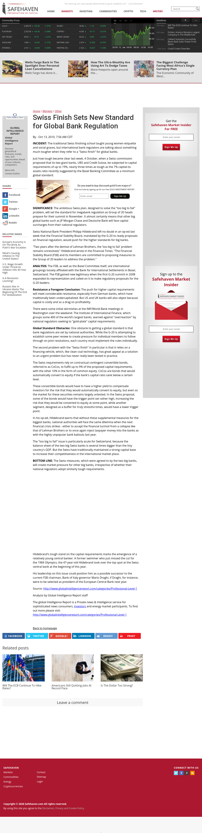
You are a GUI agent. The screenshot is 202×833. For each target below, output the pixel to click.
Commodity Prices (10, 20)
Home (51, 11)
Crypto (128, 11)
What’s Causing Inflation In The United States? (11, 255)
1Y (131, 20)
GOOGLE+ (59, 636)
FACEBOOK (13, 636)
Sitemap (41, 776)
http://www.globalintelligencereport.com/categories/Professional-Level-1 (90, 588)
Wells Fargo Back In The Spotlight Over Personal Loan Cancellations (42, 65)
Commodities (108, 11)
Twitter (10, 201)
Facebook (11, 194)
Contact (41, 772)
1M (120, 20)
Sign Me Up (171, 147)
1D (115, 20)
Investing (85, 11)
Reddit (9, 222)
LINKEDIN (82, 636)
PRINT (127, 636)
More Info (10, 170)
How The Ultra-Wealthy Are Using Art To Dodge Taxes (110, 64)
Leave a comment (72, 702)
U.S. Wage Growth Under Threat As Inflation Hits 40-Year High (14, 268)
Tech (143, 11)
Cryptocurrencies (13, 786)
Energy (7, 781)
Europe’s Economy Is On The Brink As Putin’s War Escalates (14, 244)
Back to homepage (45, 628)
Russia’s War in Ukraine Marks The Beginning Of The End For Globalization (14, 290)
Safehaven (11, 767)
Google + (10, 208)
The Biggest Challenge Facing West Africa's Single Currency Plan (175, 65)
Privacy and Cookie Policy (69, 808)
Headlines (161, 20)
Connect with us (186, 767)
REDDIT (105, 636)
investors (80, 606)
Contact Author (12, 173)
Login (40, 781)
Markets (67, 11)
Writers (158, 11)
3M (125, 20)
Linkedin (10, 215)
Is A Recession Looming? (10, 279)
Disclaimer (48, 808)
